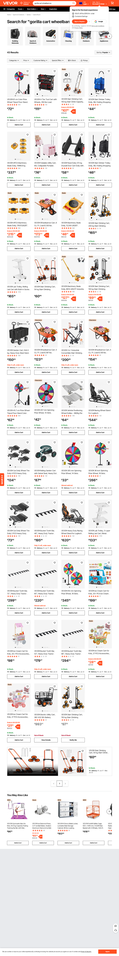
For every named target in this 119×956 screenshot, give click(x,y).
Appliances (104, 41)
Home (9, 15)
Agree (108, 951)
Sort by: (99, 52)
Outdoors (86, 41)
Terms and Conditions (97, 26)
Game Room (36, 15)
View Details (46, 740)
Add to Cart (19, 125)
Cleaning (68, 41)
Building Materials (15, 42)
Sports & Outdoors (18, 15)
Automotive (50, 41)
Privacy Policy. (78, 28)
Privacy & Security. (86, 951)
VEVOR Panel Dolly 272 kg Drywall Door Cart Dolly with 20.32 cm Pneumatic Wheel (72, 166)
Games (29, 15)
